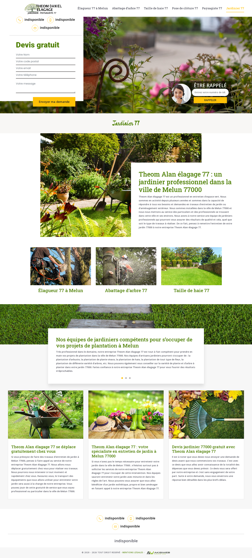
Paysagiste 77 (212, 8)
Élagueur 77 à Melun (93, 8)
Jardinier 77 (235, 8)
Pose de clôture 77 (185, 8)
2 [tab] (126, 378)
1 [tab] (122, 378)
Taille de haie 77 (156, 8)
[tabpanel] (126, 356)
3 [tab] (130, 378)
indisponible (34, 19)
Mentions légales (132, 552)
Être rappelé (210, 85)
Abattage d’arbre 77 (126, 8)
